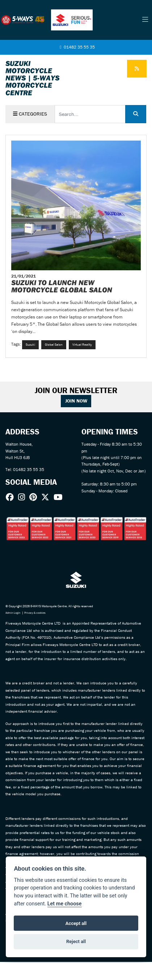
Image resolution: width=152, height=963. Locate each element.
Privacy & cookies (38, 614)
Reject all (76, 941)
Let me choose (64, 904)
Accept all (76, 923)
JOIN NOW (76, 402)
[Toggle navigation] (145, 19)
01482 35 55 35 (77, 47)
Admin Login (13, 614)
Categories (30, 114)
